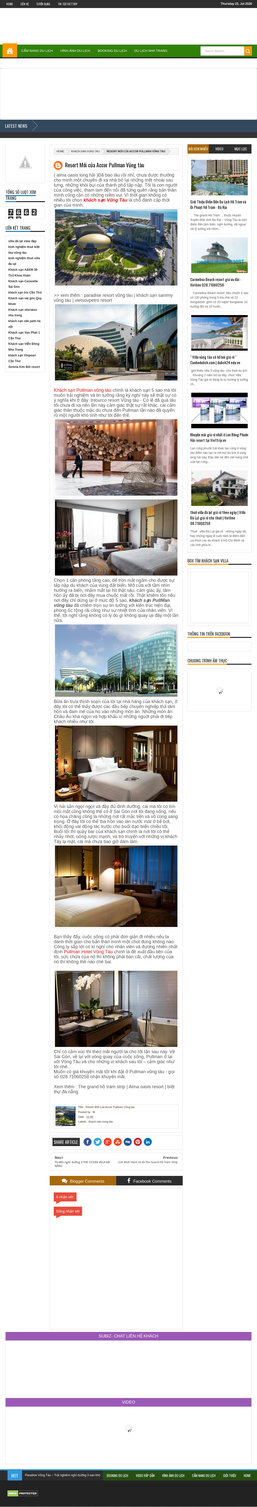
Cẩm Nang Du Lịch (37, 51)
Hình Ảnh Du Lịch (75, 51)
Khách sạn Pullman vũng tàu (82, 390)
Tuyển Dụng (43, 4)
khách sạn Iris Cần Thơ (24, 292)
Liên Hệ (25, 4)
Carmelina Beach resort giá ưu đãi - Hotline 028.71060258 (215, 282)
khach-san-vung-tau (85, 151)
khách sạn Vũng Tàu (105, 200)
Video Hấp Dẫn (145, 1475)
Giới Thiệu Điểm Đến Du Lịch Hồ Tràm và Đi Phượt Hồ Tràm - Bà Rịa (218, 204)
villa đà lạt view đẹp (22, 241)
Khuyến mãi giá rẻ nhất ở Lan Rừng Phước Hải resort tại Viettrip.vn (219, 437)
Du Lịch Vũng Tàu (190, 62)
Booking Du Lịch (112, 51)
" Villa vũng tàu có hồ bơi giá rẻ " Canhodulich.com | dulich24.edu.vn (215, 359)
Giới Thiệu (229, 1475)
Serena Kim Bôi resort (24, 367)
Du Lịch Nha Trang (150, 51)
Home (9, 4)
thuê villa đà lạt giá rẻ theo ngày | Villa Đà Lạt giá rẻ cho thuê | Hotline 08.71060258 (217, 517)
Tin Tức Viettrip (67, 4)
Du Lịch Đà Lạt (225, 62)
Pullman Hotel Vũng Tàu (88, 951)
